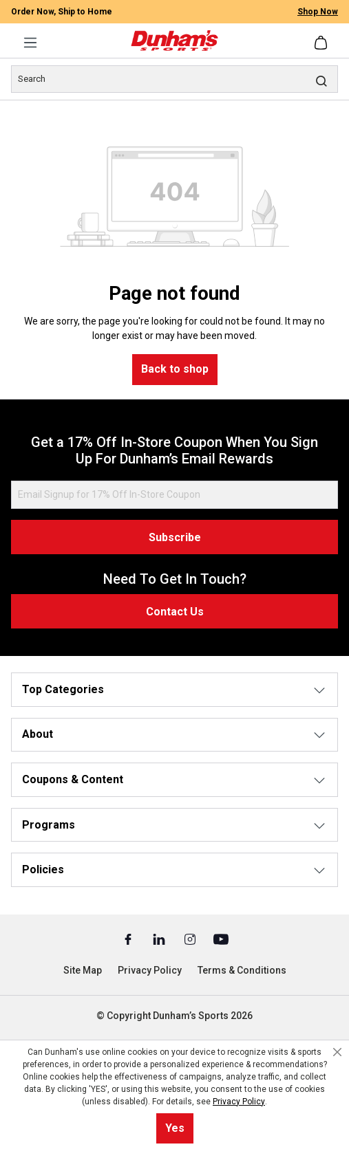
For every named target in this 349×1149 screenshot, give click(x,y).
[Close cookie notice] (337, 1052)
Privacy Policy (150, 970)
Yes (174, 1128)
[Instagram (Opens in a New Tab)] (191, 938)
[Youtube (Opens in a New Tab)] (221, 938)
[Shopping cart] (322, 43)
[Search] (174, 79)
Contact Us (175, 611)
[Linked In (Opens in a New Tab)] (160, 938)
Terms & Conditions (242, 970)
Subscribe (175, 537)
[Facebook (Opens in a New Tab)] (129, 938)
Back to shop (175, 368)
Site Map (82, 970)
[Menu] (30, 43)
